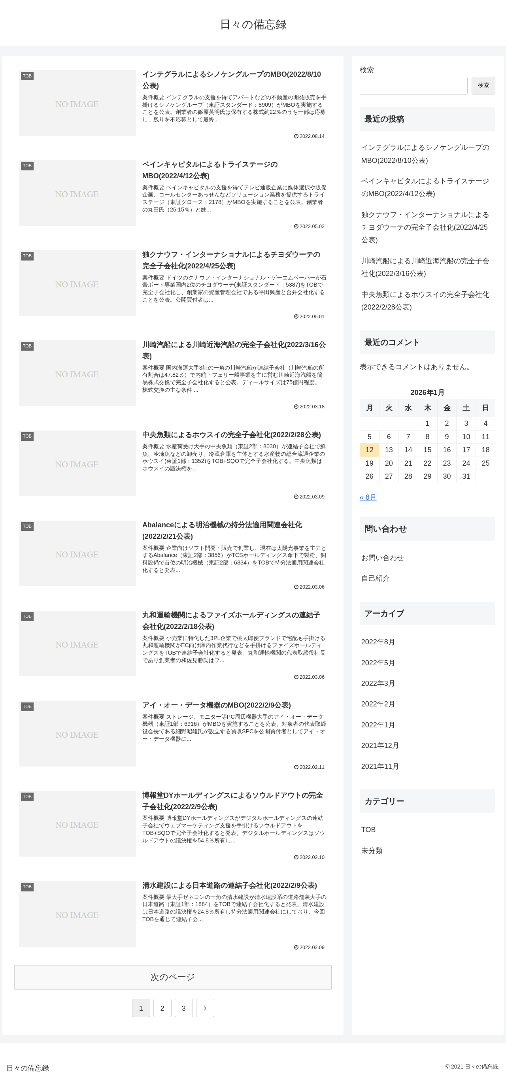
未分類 (372, 851)
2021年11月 (380, 766)
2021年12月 (380, 746)
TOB (368, 830)
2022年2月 (378, 704)
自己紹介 (375, 578)
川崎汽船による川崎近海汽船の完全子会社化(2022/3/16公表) (425, 267)
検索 (367, 70)
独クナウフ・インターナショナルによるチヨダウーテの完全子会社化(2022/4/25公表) (425, 227)
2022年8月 (378, 642)
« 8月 (368, 497)
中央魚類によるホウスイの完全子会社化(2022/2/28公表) (425, 301)
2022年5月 (378, 663)
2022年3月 (378, 683)
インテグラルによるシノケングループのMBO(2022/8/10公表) (425, 153)
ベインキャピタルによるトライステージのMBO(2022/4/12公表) (425, 187)
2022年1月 (378, 725)
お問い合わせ (382, 558)
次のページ (173, 977)
